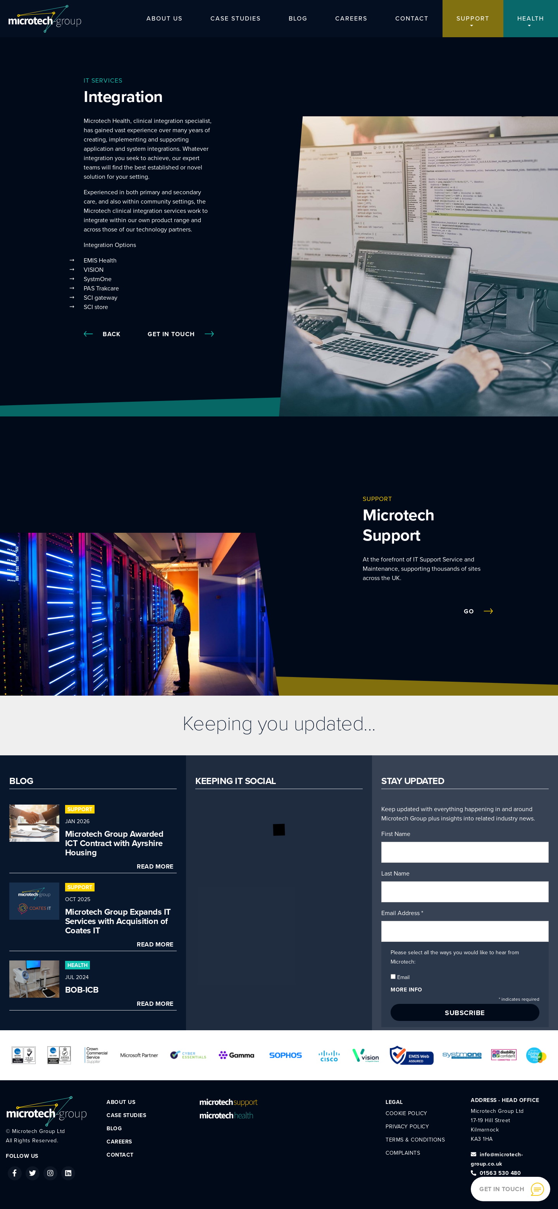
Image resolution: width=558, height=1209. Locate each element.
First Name (395, 834)
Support (472, 18)
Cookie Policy (406, 1113)
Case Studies (235, 18)
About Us (164, 18)
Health (530, 18)
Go (478, 611)
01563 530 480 (496, 1173)
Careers (351, 18)
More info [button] (406, 989)
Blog (298, 18)
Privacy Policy (407, 1126)
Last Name (395, 873)
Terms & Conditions (415, 1139)
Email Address (402, 913)
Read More (155, 866)
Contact (412, 18)
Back (102, 334)
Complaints (403, 1153)
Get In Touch (181, 334)
